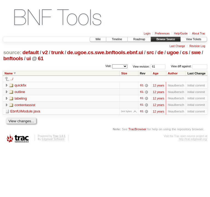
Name (9, 73)
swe (196, 52)
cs (185, 52)
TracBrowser (137, 129)
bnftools (13, 58)
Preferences (162, 33)
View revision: (141, 66)
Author (172, 73)
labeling (20, 98)
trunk (57, 52)
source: (12, 52)
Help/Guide (181, 33)
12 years (158, 85)
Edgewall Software (53, 139)
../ (11, 79)
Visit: (108, 66)
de (161, 52)
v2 (45, 52)
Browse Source (165, 39)
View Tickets (193, 39)
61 (40, 58)
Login (147, 33)
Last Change (177, 46)
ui (29, 58)
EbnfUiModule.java (25, 111)
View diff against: (189, 66)
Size (124, 73)
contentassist (24, 105)
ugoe (173, 52)
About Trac (198, 33)
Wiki (98, 39)
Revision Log (197, 46)
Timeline (117, 39)
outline (19, 92)
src (150, 52)
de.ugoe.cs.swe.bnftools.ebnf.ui (105, 52)
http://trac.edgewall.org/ (193, 139)
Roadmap (139, 39)
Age (155, 73)
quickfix (20, 85)
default (30, 52)
